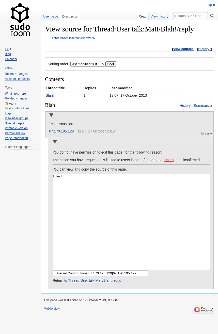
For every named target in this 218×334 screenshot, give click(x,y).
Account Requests (17, 79)
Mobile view (52, 327)
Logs (8, 113)
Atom (12, 103)
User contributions (17, 108)
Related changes (16, 98)
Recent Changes (16, 74)
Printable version (16, 128)
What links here (15, 93)
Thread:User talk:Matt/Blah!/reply (74, 37)
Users (169, 160)
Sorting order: (58, 64)
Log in (211, 5)
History (185, 106)
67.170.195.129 (61, 131)
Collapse (51, 115)
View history (159, 16)
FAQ (8, 49)
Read (142, 16)
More (205, 134)
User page (50, 16)
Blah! (50, 95)
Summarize (203, 106)
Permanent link (15, 133)
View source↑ (183, 49)
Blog (8, 54)
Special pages (14, 123)
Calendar (11, 59)
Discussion (70, 16)
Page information (16, 138)
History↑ (204, 49)
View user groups (16, 118)
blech (131, 231)
